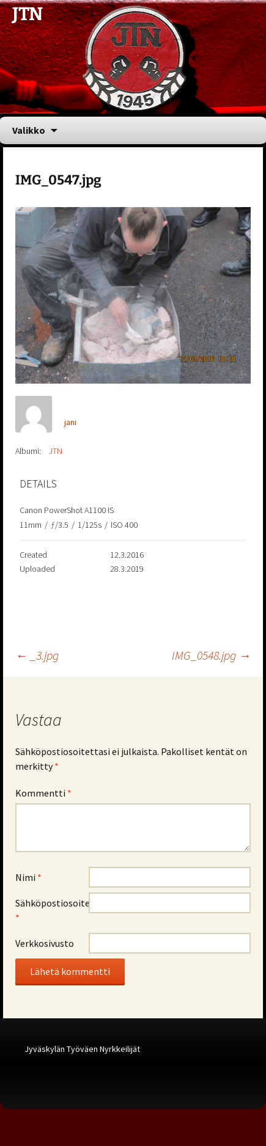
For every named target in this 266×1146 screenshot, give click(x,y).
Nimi (28, 877)
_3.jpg (37, 655)
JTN (55, 450)
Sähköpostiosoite (52, 910)
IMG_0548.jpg (211, 655)
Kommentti (43, 793)
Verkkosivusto (44, 943)
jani (70, 422)
